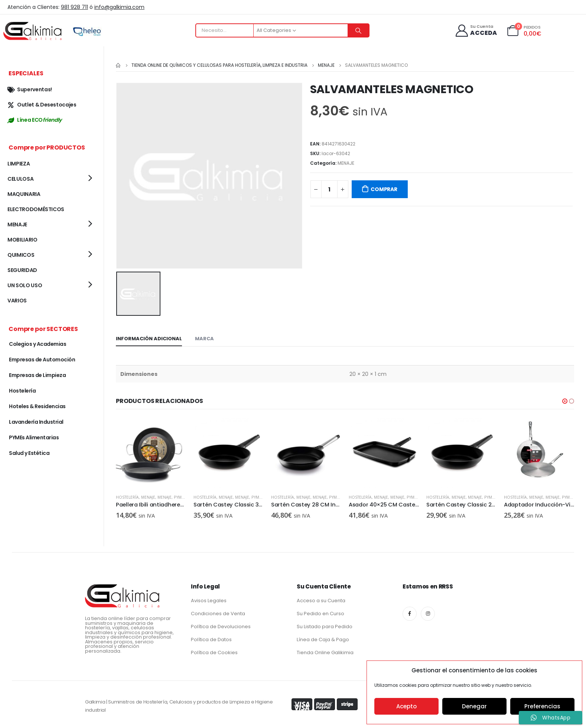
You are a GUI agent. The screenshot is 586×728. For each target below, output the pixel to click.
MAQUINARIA (23, 194)
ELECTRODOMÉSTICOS (35, 209)
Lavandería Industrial (36, 422)
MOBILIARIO (22, 239)
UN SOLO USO (24, 285)
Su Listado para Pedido (324, 625)
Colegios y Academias (37, 344)
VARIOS (17, 300)
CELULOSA (20, 179)
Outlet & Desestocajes (41, 104)
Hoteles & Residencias (37, 406)
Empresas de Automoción (42, 359)
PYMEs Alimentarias (34, 437)
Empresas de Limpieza (37, 375)
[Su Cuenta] (476, 30)
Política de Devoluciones (221, 625)
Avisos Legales (209, 599)
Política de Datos (211, 638)
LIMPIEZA (18, 163)
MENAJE (346, 163)
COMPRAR (384, 189)
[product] (151, 452)
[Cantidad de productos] (329, 189)
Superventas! (29, 89)
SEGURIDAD (22, 270)
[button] (564, 400)
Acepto (406, 706)
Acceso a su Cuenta (321, 599)
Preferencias (542, 706)
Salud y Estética (29, 453)
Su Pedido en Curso (320, 612)
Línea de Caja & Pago (323, 638)
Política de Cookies (214, 651)
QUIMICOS (20, 255)
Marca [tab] (204, 337)
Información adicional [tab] (149, 337)
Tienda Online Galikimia (325, 651)
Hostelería (127, 496)
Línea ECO (34, 120)
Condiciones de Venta (218, 612)
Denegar (474, 706)
